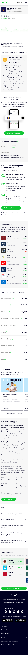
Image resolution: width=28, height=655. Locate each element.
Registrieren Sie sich (7, 156)
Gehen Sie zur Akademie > (14, 413)
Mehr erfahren (6, 408)
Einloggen (19, 2)
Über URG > (13, 52)
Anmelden (3, 43)
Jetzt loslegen (8, 499)
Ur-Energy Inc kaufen (14, 133)
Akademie (4, 217)
